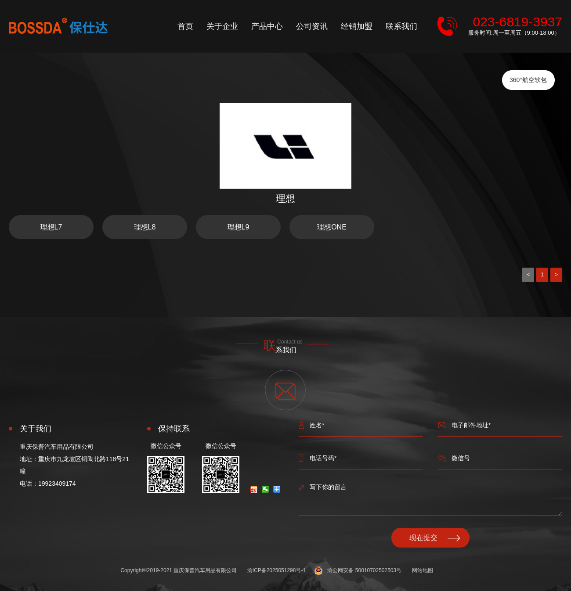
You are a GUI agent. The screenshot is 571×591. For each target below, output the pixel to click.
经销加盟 (356, 26)
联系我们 (401, 26)
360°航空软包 (528, 79)
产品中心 (267, 26)
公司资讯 (312, 26)
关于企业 (222, 26)
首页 (185, 26)
